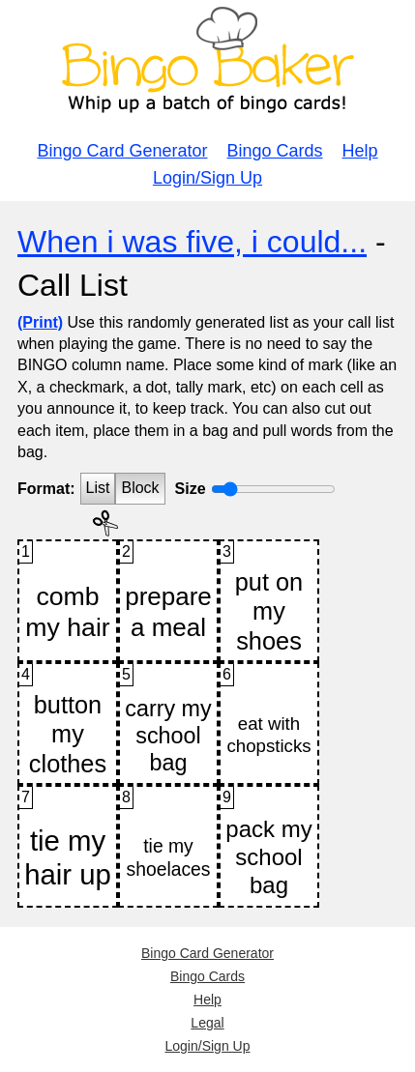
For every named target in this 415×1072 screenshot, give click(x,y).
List (98, 487)
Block (140, 487)
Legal (207, 1022)
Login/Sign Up (207, 178)
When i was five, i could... (192, 241)
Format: (46, 488)
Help (360, 150)
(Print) (40, 322)
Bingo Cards (275, 150)
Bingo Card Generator (122, 150)
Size (190, 488)
